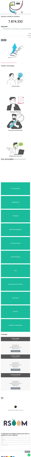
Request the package (15, 351)
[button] (15, 14)
